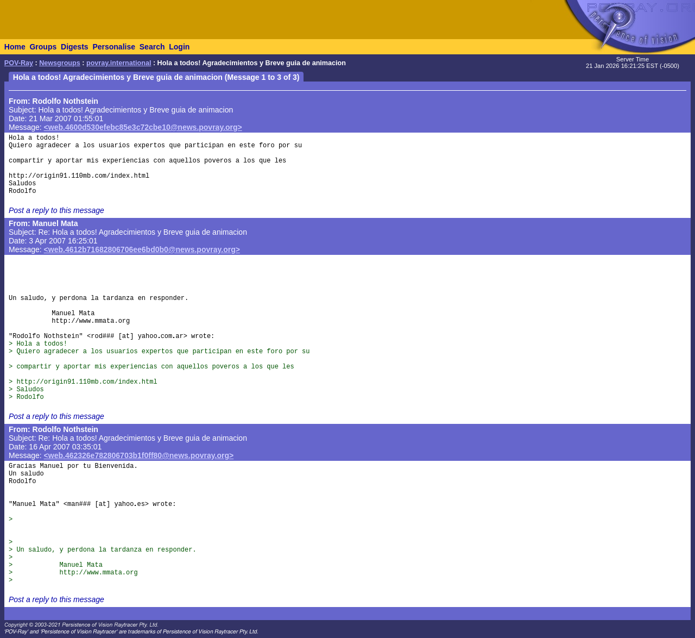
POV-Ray (18, 63)
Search (152, 46)
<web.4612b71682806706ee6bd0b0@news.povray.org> (142, 249)
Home (15, 46)
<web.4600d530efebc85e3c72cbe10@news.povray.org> (143, 127)
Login (179, 46)
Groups (42, 46)
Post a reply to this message (56, 210)
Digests (75, 46)
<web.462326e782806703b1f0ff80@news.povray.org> (139, 455)
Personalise (113, 46)
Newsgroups (59, 63)
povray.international (118, 63)
